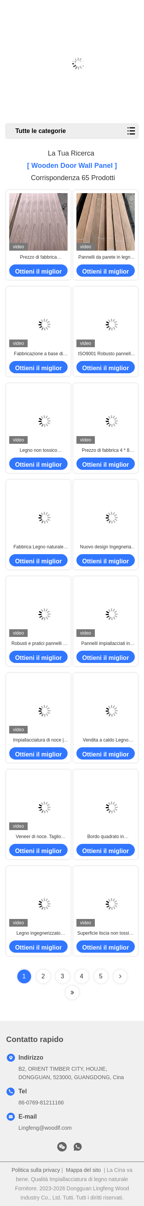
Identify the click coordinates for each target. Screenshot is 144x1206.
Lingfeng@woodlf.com (45, 1128)
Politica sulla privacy (36, 1170)
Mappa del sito (83, 1170)
